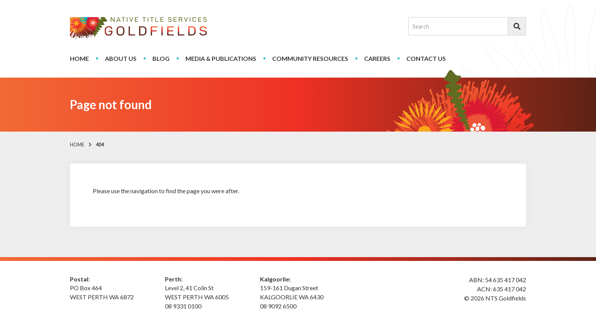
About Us (120, 58)
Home (79, 58)
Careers (377, 58)
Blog (161, 58)
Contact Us (426, 58)
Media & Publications (220, 58)
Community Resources (310, 58)
